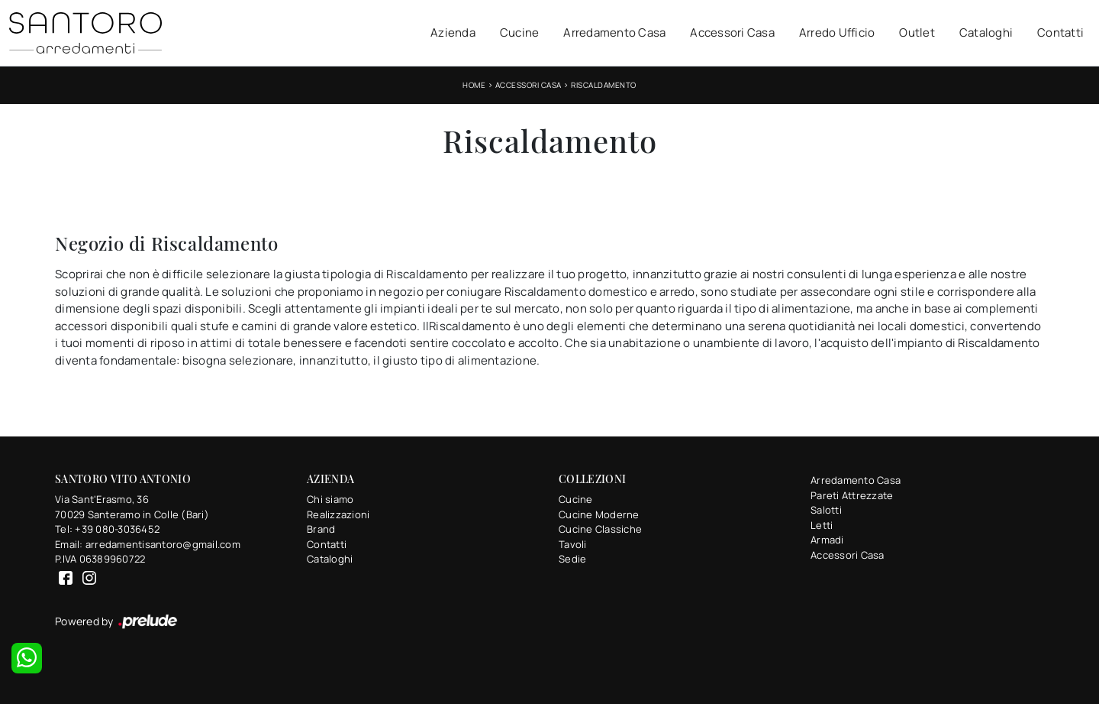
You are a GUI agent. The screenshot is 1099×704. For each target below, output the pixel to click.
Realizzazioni (338, 514)
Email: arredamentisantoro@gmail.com (147, 544)
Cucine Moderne (599, 514)
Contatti (1060, 32)
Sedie (572, 559)
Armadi (827, 540)
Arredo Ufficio (837, 32)
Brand (321, 529)
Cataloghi (986, 32)
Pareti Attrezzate (852, 495)
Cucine (520, 32)
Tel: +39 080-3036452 (107, 529)
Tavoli (573, 544)
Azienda (452, 32)
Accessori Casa (732, 32)
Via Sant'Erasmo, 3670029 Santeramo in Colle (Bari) (132, 506)
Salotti (826, 510)
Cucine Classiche (600, 529)
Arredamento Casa (614, 32)
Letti (822, 525)
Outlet (917, 32)
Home (473, 84)
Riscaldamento (604, 84)
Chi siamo (330, 499)
